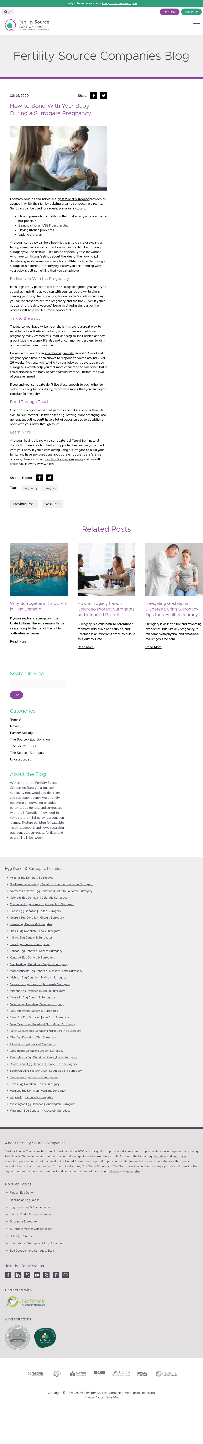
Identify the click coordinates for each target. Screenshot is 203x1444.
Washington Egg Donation (26, 1104)
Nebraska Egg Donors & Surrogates (33, 997)
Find (17, 695)
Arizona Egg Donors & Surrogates (31, 878)
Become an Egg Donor (24, 1200)
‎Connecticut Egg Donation (26, 904)
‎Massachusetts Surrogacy (65, 971)
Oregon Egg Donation (24, 1051)
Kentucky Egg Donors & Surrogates (32, 958)
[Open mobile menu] (196, 25)
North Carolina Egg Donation (28, 1031)
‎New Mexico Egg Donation (27, 1024)
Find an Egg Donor (22, 1193)
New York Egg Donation (25, 1017)
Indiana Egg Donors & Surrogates (31, 938)
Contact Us (191, 12)
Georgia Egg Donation (24, 918)
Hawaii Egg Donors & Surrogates (31, 924)
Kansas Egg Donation (23, 951)
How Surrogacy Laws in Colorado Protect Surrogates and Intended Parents (106, 609)
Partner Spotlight (23, 733)
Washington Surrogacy (60, 1104)
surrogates (133, 1171)
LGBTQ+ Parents (21, 1236)
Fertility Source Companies (64, 459)
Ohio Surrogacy (46, 1037)
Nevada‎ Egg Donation (24, 1004)
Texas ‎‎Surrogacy (48, 1084)
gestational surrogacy (73, 199)
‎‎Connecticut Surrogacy (59, 904)
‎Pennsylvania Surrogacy (62, 1057)
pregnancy (30, 488)
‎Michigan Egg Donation (24, 978)
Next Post (53, 504)
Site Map (113, 1397)
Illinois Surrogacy (48, 931)
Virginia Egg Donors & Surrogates (31, 1097)
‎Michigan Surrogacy (53, 978)
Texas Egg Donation (23, 1084)
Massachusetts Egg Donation (28, 971)
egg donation (157, 1156)
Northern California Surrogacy (73, 891)
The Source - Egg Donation (30, 739)
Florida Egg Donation (23, 911)
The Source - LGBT (24, 746)
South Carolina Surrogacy (65, 1071)
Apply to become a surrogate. (119, 3)
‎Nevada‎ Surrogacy (52, 1004)
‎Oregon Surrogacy (51, 1051)
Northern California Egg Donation (31, 891)
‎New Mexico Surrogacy (60, 1024)
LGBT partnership (55, 225)
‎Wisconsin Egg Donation (25, 1111)
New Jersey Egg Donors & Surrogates (34, 1011)
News (14, 726)
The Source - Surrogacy (27, 752)
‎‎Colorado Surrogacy (54, 898)
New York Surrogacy (55, 1017)
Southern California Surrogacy (74, 884)
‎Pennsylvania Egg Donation (27, 1057)
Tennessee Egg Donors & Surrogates (34, 1077)
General (15, 719)
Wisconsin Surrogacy (56, 1111)
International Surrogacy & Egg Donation (36, 1243)
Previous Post (24, 504)
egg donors (111, 1171)
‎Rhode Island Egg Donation (27, 1064)
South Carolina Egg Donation (28, 1071)
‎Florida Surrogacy (50, 911)
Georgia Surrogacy (52, 918)
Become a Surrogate (23, 1222)
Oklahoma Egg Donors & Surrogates (33, 1044)
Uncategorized (20, 759)
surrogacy (49, 488)
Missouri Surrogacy (52, 991)
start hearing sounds (59, 353)
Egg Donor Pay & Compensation (30, 1207)
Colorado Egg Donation (25, 898)
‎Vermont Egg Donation (24, 1091)
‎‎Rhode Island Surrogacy (62, 1064)
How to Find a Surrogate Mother (31, 1214)
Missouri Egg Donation (24, 991)
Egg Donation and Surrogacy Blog (32, 1251)
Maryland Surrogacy (54, 964)
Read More (18, 641)
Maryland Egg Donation (25, 964)
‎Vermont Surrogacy (53, 1091)
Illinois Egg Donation (23, 931)
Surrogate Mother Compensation (31, 1229)
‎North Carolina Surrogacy (65, 1031)
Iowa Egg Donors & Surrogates (30, 944)
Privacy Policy (93, 1397)
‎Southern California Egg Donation (31, 884)
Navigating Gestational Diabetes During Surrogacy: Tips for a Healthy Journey (172, 609)
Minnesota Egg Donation (25, 984)
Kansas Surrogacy (50, 951)
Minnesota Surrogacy (56, 984)
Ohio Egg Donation (22, 1037)
